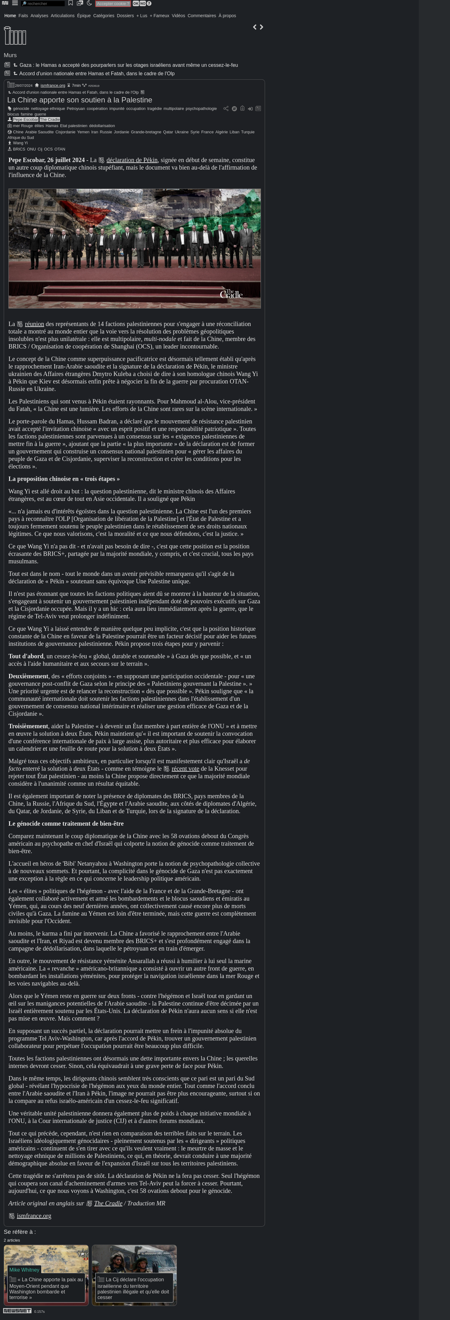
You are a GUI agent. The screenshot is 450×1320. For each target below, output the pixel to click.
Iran (94, 132)
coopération (97, 108)
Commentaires (202, 15)
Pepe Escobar (25, 119)
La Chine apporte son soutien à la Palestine (79, 100)
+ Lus (142, 15)
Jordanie (121, 132)
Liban (234, 132)
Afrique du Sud (21, 137)
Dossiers (125, 15)
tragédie (155, 108)
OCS (48, 149)
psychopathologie (201, 108)
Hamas (52, 125)
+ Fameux (159, 15)
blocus (13, 114)
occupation (136, 108)
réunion (34, 323)
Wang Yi (20, 143)
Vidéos (178, 15)
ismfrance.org (53, 85)
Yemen (83, 132)
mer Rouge (23, 125)
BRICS (19, 149)
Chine (18, 132)
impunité (116, 108)
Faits (23, 15)
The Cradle (50, 119)
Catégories (103, 15)
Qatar (168, 132)
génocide (21, 108)
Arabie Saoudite (39, 132)
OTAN (59, 149)
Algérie (221, 132)
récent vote (185, 768)
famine (27, 114)
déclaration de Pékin (132, 159)
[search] (43, 4)
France (207, 132)
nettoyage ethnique (48, 108)
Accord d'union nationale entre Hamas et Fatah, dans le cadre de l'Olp (93, 73)
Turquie (248, 132)
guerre (40, 114)
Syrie (194, 132)
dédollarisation (102, 125)
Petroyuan (76, 108)
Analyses (39, 15)
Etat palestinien (74, 125)
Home (10, 15)
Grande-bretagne (146, 132)
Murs (10, 55)
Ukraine (182, 132)
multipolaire (173, 108)
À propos (227, 15)
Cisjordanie (65, 132)
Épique (84, 15)
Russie (106, 132)
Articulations (63, 15)
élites (39, 125)
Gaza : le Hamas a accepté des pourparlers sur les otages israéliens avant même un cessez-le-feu (125, 65)
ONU (31, 149)
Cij (40, 149)
